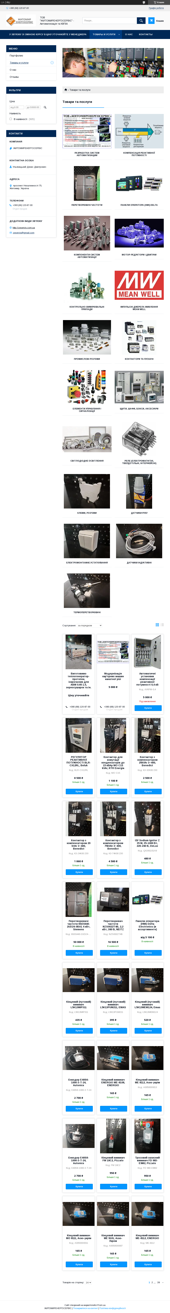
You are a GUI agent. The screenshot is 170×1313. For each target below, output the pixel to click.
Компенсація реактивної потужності (139, 154)
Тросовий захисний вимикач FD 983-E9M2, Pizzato (147, 1160)
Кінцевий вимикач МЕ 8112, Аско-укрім (147, 1081)
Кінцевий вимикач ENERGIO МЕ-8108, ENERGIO (113, 1082)
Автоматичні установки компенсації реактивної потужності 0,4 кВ (147, 679)
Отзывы (14, 77)
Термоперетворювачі (87, 612)
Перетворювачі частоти (86, 205)
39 (158, 1282)
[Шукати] (141, 20)
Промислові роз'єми (87, 359)
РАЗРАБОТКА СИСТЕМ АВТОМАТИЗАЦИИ (87, 154)
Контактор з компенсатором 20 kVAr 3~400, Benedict (78, 844)
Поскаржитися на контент (85, 1308)
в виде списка (162, 625)
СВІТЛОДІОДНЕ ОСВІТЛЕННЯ (87, 461)
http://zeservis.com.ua (24, 227)
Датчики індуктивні (139, 563)
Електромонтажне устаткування (87, 563)
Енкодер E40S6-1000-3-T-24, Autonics (78, 1082)
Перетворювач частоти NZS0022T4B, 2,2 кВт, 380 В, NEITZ (113, 925)
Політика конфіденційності (112, 1308)
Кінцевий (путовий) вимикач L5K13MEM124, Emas (147, 1004)
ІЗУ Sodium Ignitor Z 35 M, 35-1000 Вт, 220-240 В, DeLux (147, 843)
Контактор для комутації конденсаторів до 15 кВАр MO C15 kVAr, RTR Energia (113, 763)
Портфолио (16, 55)
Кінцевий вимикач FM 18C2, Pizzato (113, 1159)
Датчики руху (139, 513)
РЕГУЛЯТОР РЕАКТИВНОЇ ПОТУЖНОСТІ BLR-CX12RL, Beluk (78, 761)
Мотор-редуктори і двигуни (139, 255)
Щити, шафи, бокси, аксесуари (139, 409)
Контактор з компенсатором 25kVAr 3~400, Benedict (147, 761)
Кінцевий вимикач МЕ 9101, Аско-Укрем (113, 1238)
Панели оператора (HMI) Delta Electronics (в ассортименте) (147, 925)
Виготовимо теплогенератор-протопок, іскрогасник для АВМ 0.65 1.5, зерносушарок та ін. (78, 680)
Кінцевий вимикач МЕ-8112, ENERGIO (147, 1237)
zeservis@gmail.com (23, 232)
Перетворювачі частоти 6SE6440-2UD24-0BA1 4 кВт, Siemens (78, 925)
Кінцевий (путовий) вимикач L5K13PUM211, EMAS (113, 1004)
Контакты (145, 34)
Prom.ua (101, 1305)
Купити (148, 708)
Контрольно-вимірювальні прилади (87, 308)
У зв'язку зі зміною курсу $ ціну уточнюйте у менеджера (47, 34)
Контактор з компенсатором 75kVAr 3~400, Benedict (113, 844)
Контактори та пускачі (139, 359)
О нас (129, 34)
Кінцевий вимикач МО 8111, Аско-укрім (78, 1237)
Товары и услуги (104, 34)
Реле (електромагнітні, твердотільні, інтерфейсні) (139, 462)
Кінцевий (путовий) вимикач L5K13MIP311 (78, 1004)
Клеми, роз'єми (87, 513)
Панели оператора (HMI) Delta (139, 205)
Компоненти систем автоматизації (87, 256)
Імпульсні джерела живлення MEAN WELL (139, 308)
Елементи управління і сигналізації (87, 410)
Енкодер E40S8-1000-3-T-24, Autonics (78, 1160)
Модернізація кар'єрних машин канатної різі (113, 676)
